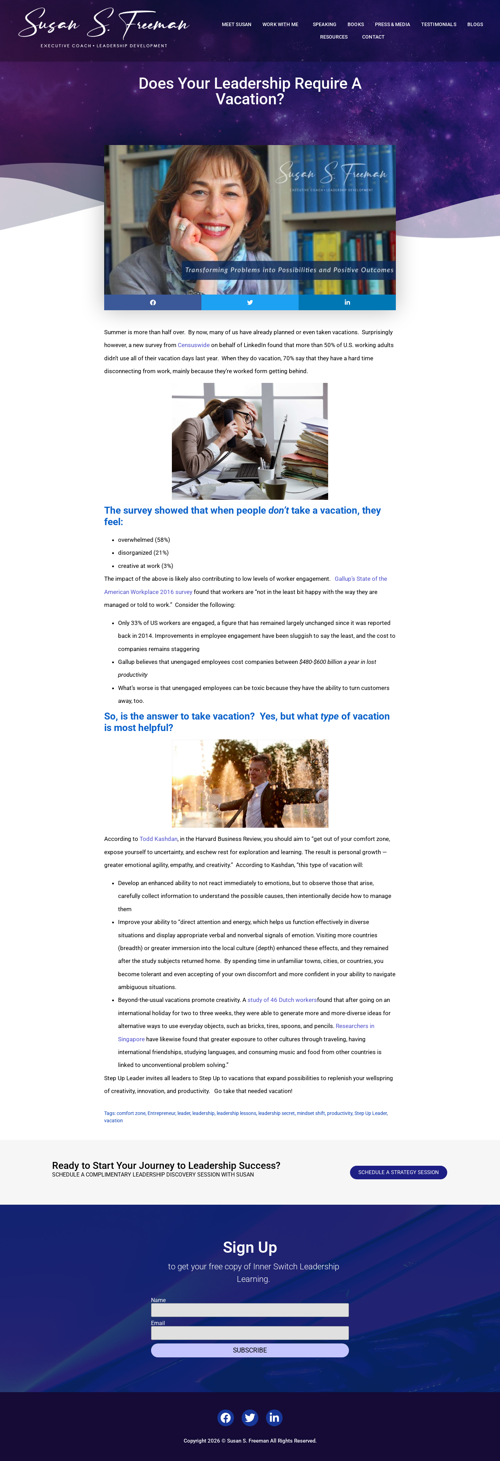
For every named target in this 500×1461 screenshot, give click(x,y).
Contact (373, 37)
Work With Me (282, 24)
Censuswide (194, 345)
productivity (339, 1113)
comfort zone (131, 1113)
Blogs (475, 24)
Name (158, 1300)
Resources (335, 37)
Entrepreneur (161, 1113)
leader (183, 1113)
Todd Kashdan (158, 838)
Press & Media (392, 24)
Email (158, 1323)
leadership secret (276, 1113)
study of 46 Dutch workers (282, 999)
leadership (203, 1113)
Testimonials (438, 24)
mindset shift (311, 1113)
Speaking (324, 24)
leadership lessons (236, 1113)
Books (356, 24)
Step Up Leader (371, 1113)
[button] (152, 302)
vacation (113, 1120)
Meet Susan (237, 24)
